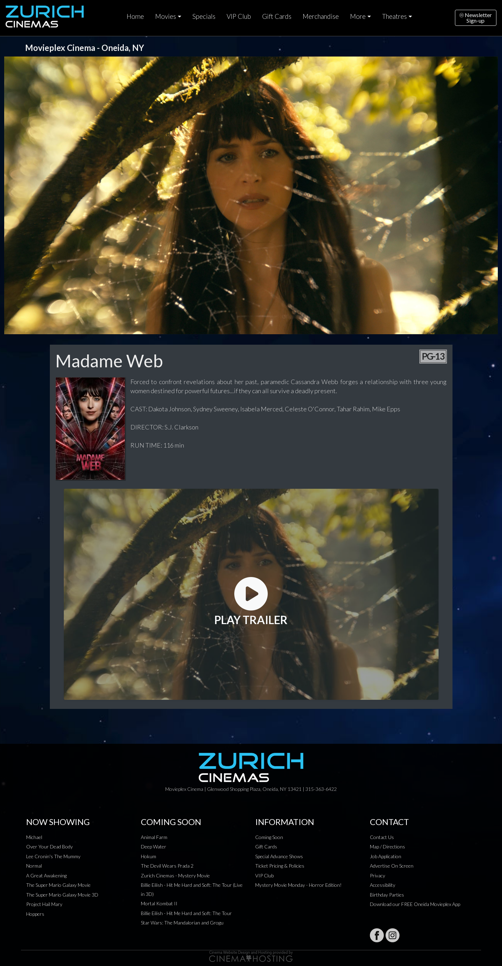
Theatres (394, 16)
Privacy (377, 875)
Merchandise (321, 16)
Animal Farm (154, 837)
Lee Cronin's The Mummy (53, 856)
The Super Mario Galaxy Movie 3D (62, 895)
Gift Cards (276, 16)
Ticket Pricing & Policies (279, 866)
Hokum (148, 856)
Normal (34, 866)
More (358, 16)
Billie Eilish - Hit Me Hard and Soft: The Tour (186, 913)
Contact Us (382, 837)
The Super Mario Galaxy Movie (58, 885)
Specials (203, 16)
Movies (165, 16)
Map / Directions (387, 846)
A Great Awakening (46, 875)
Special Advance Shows (279, 856)
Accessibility (382, 885)
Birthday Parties (387, 895)
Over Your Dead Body (49, 846)
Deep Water (153, 846)
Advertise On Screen (391, 866)
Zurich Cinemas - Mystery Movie (175, 875)
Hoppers (35, 914)
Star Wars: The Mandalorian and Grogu (182, 923)
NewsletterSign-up (475, 18)
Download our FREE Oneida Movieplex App (415, 904)
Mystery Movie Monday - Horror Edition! (298, 885)
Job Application (385, 856)
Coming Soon (269, 837)
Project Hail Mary (44, 904)
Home (135, 16)
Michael (34, 837)
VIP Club (239, 16)
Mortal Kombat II (159, 903)
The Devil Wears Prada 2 (167, 866)
